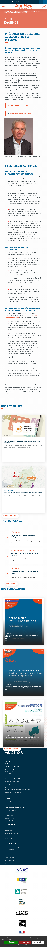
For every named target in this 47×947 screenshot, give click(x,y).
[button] (44, 6)
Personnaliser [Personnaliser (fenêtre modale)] (38, 942)
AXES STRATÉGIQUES (12, 778)
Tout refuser (25, 942)
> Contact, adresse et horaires (18, 105)
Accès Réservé (14, 2)
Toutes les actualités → (9, 516)
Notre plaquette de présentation (20, 113)
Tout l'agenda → (11, 583)
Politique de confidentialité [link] (23, 945)
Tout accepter (11, 942)
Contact (3, 2)
